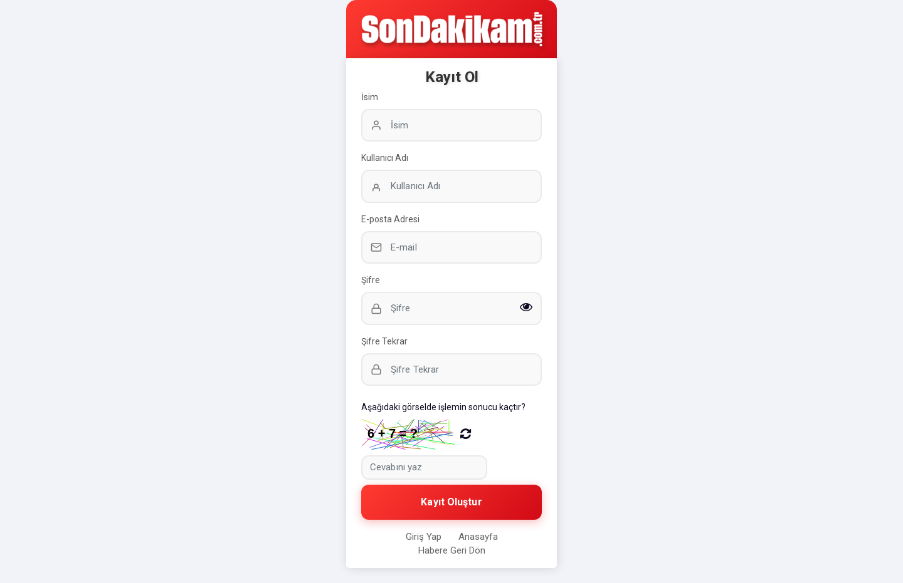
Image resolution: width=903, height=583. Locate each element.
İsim (369, 97)
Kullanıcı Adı (384, 158)
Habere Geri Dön (451, 550)
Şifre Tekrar (384, 341)
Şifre (370, 280)
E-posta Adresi (390, 219)
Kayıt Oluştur (451, 502)
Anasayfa (478, 536)
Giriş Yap (423, 536)
